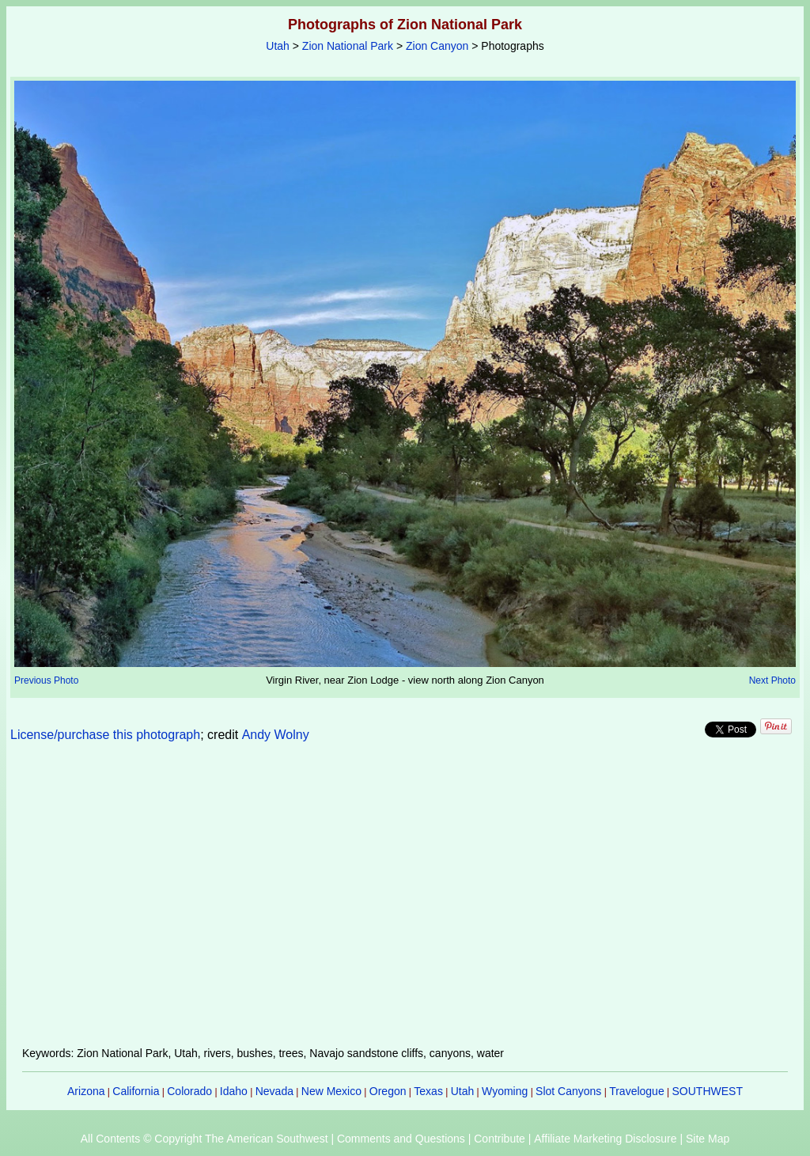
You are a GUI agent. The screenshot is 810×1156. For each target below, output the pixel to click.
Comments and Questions (401, 1138)
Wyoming (505, 1091)
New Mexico (331, 1091)
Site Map (707, 1138)
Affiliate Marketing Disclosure (605, 1138)
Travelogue (636, 1091)
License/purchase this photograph (105, 734)
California (135, 1091)
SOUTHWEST (707, 1091)
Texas (428, 1091)
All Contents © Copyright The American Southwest (204, 1138)
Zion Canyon (437, 46)
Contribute (499, 1138)
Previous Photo (46, 680)
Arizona (85, 1091)
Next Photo (772, 680)
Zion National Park (347, 46)
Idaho (234, 1091)
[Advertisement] (405, 903)
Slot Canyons (568, 1091)
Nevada (274, 1091)
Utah (278, 46)
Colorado (189, 1091)
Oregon (388, 1091)
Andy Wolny (275, 734)
